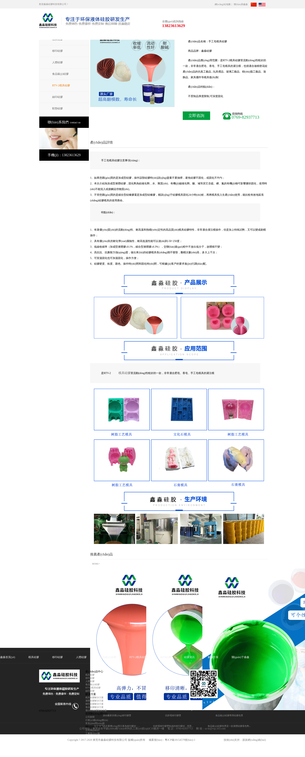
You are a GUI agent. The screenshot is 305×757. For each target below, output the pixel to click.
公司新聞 (89, 717)
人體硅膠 (57, 62)
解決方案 (213, 657)
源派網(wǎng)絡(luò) (254, 739)
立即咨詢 (196, 115)
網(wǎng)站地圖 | (224, 4)
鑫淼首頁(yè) (7, 657)
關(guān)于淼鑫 (240, 657)
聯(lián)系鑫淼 (242, 4)
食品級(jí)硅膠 (60, 74)
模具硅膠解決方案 (94, 697)
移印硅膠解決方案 (94, 704)
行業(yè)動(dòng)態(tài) (96, 720)
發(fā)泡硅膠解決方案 (96, 710)
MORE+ (96, 563)
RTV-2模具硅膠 (61, 85)
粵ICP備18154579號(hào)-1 (180, 739)
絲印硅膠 (57, 97)
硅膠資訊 (189, 657)
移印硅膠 (57, 50)
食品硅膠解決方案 (94, 707)
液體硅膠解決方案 (94, 700)
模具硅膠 (124, 373)
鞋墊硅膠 (57, 108)
